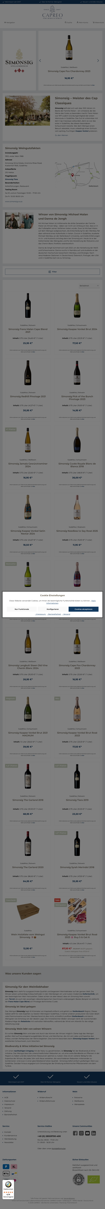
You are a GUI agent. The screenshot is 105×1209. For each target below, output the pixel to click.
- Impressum (40, 614)
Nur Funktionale (22, 609)
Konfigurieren (53, 609)
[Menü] (12, 1181)
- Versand (66, 614)
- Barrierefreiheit (54, 614)
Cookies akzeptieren (83, 609)
